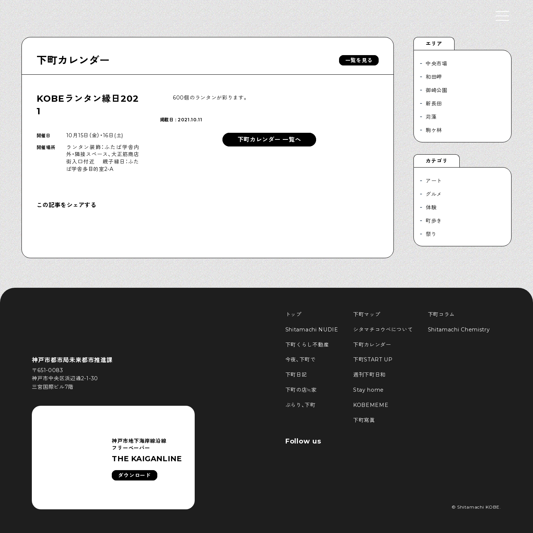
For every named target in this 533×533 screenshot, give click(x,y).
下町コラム (441, 314)
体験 (431, 207)
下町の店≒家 (301, 390)
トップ (293, 314)
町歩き (434, 220)
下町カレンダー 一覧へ (269, 139)
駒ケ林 (434, 130)
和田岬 (434, 77)
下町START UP (373, 359)
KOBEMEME (371, 405)
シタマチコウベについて (383, 329)
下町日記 (296, 374)
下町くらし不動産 (307, 344)
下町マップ (367, 314)
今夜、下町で (300, 359)
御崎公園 (436, 90)
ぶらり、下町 (300, 405)
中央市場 (436, 63)
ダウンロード (134, 475)
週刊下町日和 (369, 374)
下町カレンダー (73, 60)
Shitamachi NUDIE (311, 329)
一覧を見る (359, 60)
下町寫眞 (364, 420)
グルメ (434, 194)
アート (434, 181)
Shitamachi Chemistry (459, 329)
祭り (431, 234)
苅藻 (431, 117)
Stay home (368, 390)
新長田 (434, 103)
